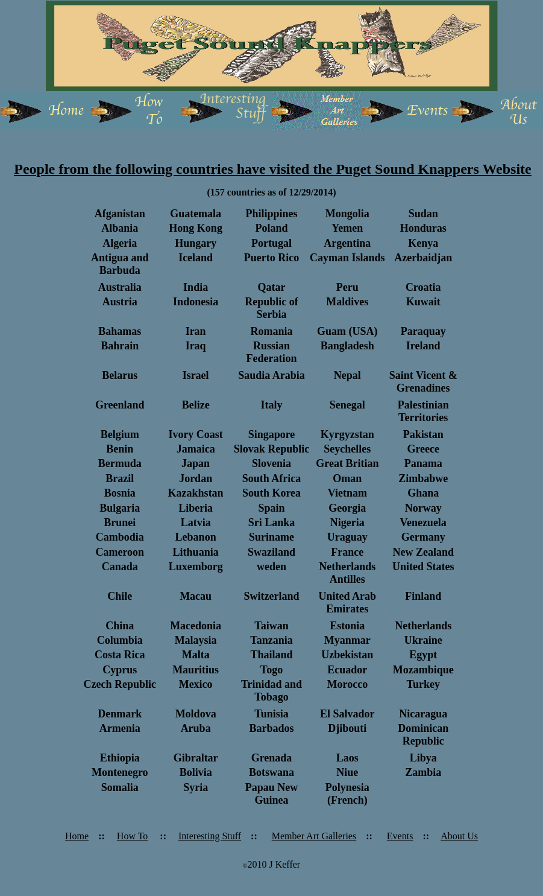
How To (132, 836)
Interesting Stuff (209, 836)
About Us (459, 836)
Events (400, 836)
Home (77, 836)
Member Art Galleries (314, 836)
